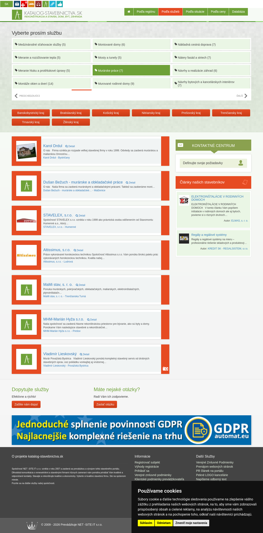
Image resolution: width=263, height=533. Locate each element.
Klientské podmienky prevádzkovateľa (159, 479)
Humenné (59, 227)
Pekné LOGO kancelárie (212, 475)
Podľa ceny (218, 11)
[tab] (213, 163)
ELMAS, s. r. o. (239, 220)
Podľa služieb (170, 11)
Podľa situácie (195, 11)
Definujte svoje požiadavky (203, 163)
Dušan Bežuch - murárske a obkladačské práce (89, 182)
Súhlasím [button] (146, 523)
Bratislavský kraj (71, 113)
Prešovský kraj (191, 113)
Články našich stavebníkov (202, 182)
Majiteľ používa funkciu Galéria (165, 368)
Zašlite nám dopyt (26, 404)
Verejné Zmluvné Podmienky (215, 462)
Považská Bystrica (65, 365)
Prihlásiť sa (142, 470)
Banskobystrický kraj (30, 113)
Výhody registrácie (147, 466)
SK (7, 4)
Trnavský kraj (30, 122)
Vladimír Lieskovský (66, 354)
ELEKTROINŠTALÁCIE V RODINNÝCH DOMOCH (217, 198)
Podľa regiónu (146, 11)
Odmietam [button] (164, 523)
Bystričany (56, 157)
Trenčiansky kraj (231, 113)
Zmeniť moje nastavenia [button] (191, 523)
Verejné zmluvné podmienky (153, 475)
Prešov (61, 331)
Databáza (238, 11)
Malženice (74, 190)
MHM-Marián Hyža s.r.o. (70, 319)
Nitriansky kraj (151, 113)
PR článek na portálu (210, 470)
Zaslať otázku (105, 404)
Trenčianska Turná (64, 296)
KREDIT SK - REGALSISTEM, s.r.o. (228, 248)
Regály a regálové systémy (209, 234)
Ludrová (58, 261)
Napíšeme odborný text (211, 479)
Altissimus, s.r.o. (63, 250)
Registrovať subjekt (147, 462)
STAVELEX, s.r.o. (64, 215)
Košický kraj (111, 113)
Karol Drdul (59, 146)
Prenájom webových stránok (214, 466)
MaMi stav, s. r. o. (64, 284)
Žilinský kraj (71, 122)
